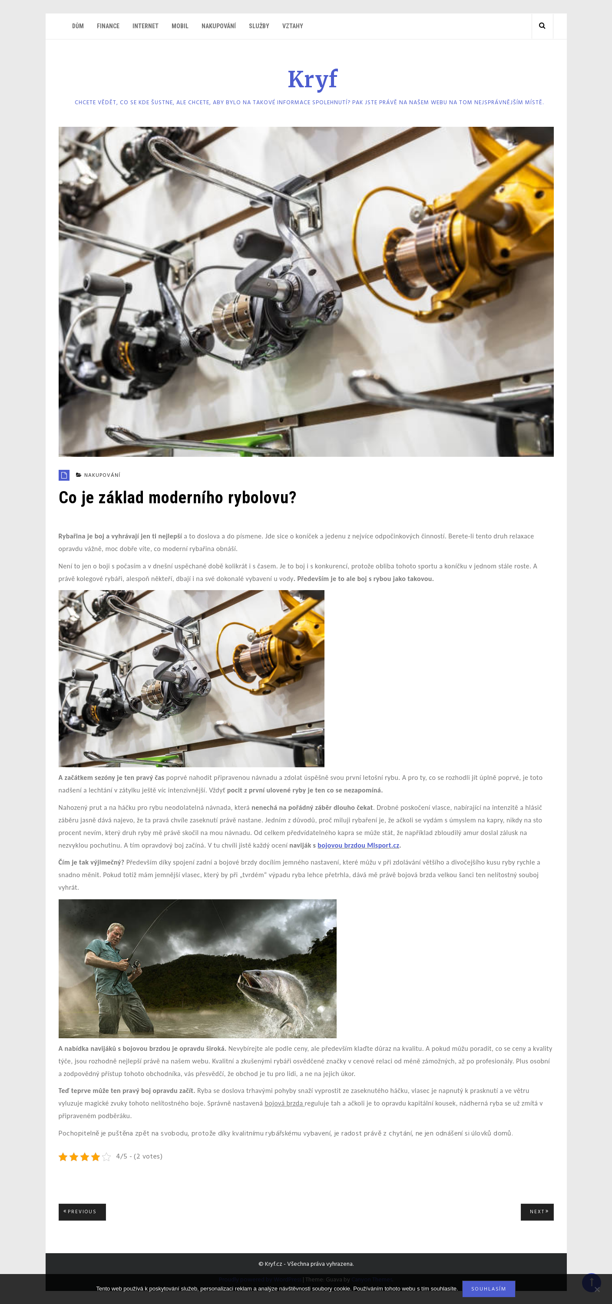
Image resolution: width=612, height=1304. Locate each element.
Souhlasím (489, 1289)
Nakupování (219, 26)
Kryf (313, 79)
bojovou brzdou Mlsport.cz (358, 845)
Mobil (180, 26)
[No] (596, 1289)
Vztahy (292, 26)
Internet (145, 26)
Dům (78, 26)
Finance (108, 26)
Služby (259, 26)
